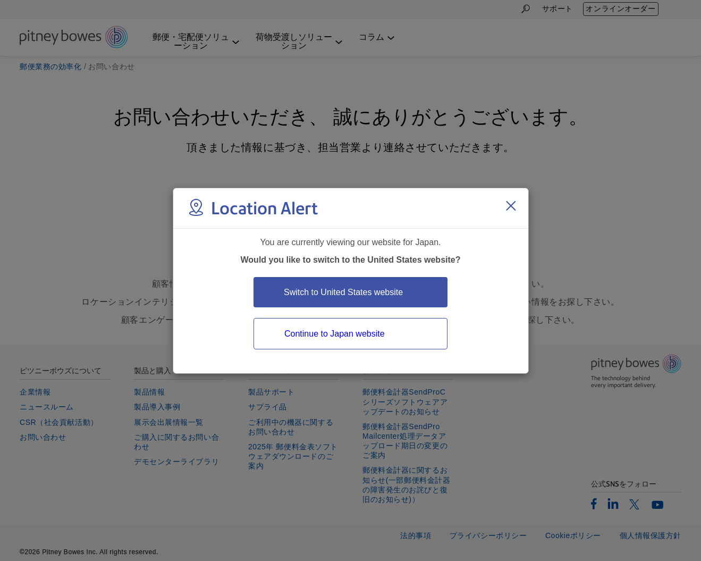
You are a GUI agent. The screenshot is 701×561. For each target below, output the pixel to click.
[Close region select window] (510, 205)
